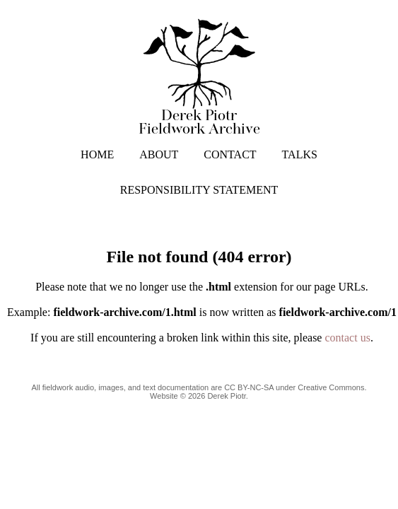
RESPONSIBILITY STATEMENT (199, 190)
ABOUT (158, 154)
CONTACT (230, 154)
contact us (347, 338)
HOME (97, 154)
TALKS (299, 154)
